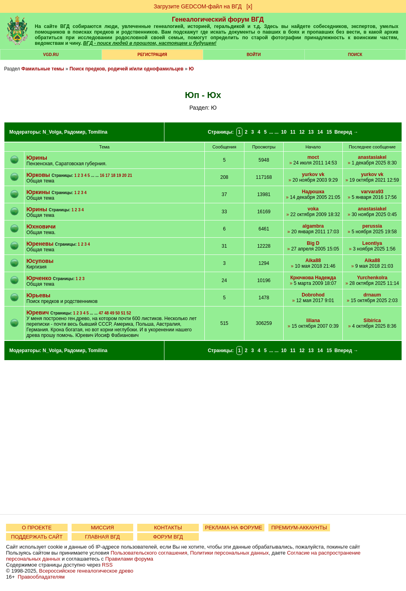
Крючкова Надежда (313, 277)
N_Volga (52, 132)
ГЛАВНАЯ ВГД (102, 537)
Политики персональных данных (229, 553)
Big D (313, 243)
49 (112, 313)
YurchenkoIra (372, 277)
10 (283, 132)
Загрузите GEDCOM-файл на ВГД (198, 6)
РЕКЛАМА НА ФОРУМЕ (233, 528)
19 (118, 175)
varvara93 (372, 191)
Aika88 (313, 260)
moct (313, 157)
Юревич (38, 312)
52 (128, 313)
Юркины (38, 192)
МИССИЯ (102, 528)
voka (313, 209)
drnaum (372, 295)
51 (123, 313)
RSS (107, 565)
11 (292, 132)
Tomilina (97, 132)
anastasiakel (372, 157)
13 (311, 132)
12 (301, 132)
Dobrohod (313, 295)
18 (113, 175)
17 (108, 175)
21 (130, 175)
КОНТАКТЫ (168, 528)
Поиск (355, 54)
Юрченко (38, 278)
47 (101, 313)
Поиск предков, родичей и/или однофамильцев (127, 69)
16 (102, 175)
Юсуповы (40, 261)
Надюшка (313, 191)
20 (124, 175)
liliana (313, 320)
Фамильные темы (42, 69)
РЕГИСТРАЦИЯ (152, 54)
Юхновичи (41, 226)
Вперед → (346, 132)
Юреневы (40, 243)
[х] (249, 6)
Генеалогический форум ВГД (218, 19)
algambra (313, 226)
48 (106, 313)
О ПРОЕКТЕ (37, 528)
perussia (372, 226)
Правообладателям (41, 577)
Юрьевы (38, 295)
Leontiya (372, 243)
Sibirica (372, 320)
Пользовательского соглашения (148, 553)
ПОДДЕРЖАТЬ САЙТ (37, 537)
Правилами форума (129, 559)
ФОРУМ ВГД (168, 537)
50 (118, 313)
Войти (254, 54)
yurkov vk (313, 174)
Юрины (36, 157)
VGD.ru (51, 54)
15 (329, 132)
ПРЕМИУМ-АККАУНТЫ (299, 528)
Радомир (74, 132)
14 (320, 132)
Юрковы (38, 175)
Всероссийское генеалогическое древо (86, 571)
